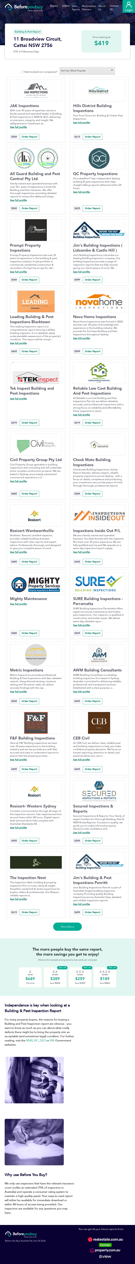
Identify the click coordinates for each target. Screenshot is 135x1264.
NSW (29, 1040)
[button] (77, 7)
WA (52, 1040)
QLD (43, 1040)
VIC (36, 1040)
